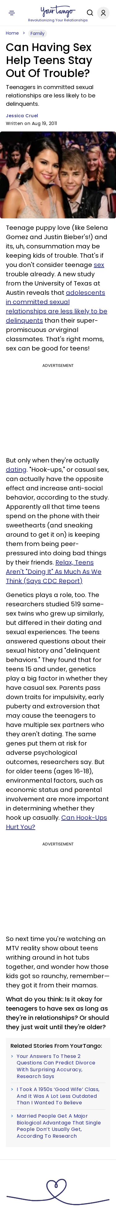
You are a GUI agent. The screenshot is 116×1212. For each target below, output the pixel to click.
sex (99, 264)
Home (12, 33)
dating (16, 469)
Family (38, 33)
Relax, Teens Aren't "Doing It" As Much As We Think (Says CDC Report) (53, 571)
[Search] (88, 12)
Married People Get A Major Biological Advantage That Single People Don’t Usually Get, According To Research (59, 1126)
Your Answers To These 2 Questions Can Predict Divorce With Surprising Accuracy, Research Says (56, 1066)
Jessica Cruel (22, 116)
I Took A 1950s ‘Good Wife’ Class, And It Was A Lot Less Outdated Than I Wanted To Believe (58, 1096)
